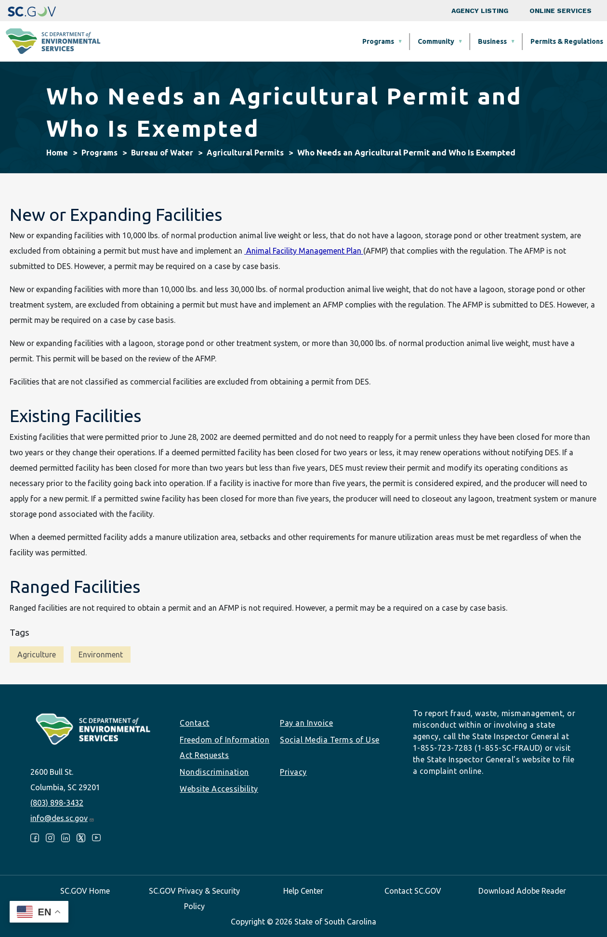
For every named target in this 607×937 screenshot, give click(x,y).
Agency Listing (479, 10)
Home (57, 152)
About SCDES (551, 41)
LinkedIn (65, 838)
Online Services (560, 10)
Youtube (96, 838)
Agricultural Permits (245, 152)
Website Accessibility (219, 788)
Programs (215, 41)
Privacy (293, 772)
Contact (195, 723)
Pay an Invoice (306, 723)
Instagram (50, 838)
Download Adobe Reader (522, 890)
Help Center (303, 890)
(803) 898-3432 (56, 802)
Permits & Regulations (403, 41)
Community (272, 41)
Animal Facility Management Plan (303, 250)
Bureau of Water (162, 152)
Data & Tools (484, 41)
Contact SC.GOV (412, 890)
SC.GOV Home (85, 890)
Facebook (34, 838)
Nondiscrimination (214, 772)
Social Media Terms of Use (330, 739)
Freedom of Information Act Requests (224, 747)
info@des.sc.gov (62, 818)
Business (329, 41)
